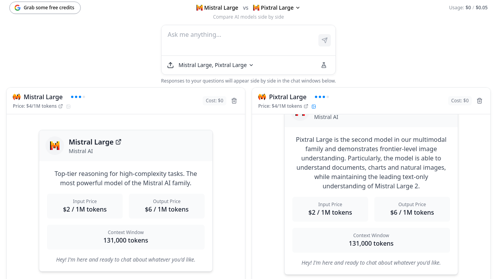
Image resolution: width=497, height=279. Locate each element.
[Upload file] (170, 65)
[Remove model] (234, 100)
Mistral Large (95, 141)
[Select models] (216, 65)
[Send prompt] (324, 40)
